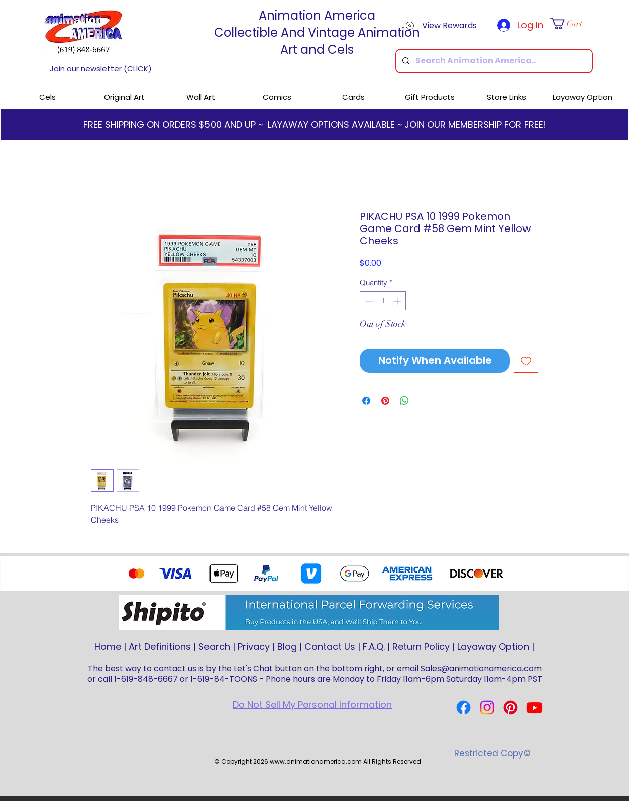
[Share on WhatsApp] (404, 401)
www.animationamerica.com (316, 761)
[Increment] (398, 301)
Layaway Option (493, 646)
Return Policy (421, 646)
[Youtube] (534, 707)
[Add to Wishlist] (526, 361)
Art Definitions (160, 646)
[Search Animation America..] (493, 61)
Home (107, 646)
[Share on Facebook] (366, 401)
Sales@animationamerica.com (481, 668)
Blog (287, 646)
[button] (571, 23)
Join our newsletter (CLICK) (101, 68)
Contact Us (329, 646)
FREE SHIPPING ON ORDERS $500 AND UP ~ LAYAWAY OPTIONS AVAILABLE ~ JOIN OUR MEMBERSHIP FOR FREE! (314, 124)
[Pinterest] (510, 707)
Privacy (254, 646)
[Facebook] (463, 707)
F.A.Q (373, 646)
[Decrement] (368, 301)
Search (214, 646)
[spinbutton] (383, 301)
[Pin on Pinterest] (385, 401)
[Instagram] (487, 707)
